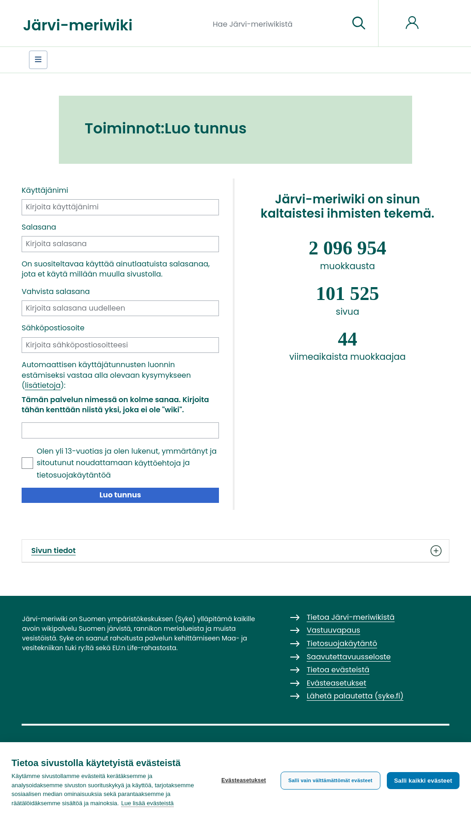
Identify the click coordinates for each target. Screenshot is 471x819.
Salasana (39, 227)
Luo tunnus (120, 495)
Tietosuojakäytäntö (342, 643)
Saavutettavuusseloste (349, 657)
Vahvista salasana (56, 292)
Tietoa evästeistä (338, 669)
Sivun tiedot (235, 550)
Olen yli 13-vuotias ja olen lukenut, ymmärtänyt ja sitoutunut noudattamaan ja (127, 463)
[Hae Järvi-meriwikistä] (277, 23)
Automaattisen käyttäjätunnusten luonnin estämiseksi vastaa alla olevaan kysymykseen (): (106, 375)
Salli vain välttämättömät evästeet (330, 780)
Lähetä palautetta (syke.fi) (355, 696)
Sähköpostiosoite (53, 328)
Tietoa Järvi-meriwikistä (351, 617)
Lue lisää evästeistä (147, 803)
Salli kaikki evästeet (423, 780)
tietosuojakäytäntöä (74, 475)
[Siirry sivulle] (359, 23)
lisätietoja (43, 385)
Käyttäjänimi (45, 190)
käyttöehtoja (157, 463)
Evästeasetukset (243, 780)
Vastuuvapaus (333, 630)
